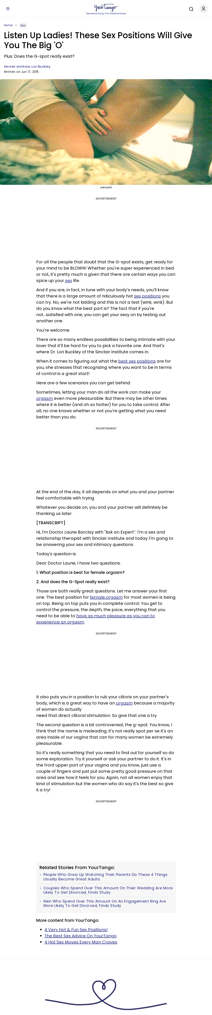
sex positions (147, 296)
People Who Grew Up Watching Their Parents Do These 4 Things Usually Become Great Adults (105, 876)
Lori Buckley (40, 66)
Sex (22, 25)
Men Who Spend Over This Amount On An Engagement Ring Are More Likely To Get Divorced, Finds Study (104, 903)
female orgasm (106, 597)
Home (8, 25)
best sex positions (137, 361)
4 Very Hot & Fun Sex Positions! (76, 930)
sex (68, 280)
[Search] (190, 8)
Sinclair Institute (17, 66)
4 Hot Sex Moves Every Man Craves (81, 942)
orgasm (44, 398)
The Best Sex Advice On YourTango (81, 936)
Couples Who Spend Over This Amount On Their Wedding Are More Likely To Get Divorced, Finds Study (108, 890)
